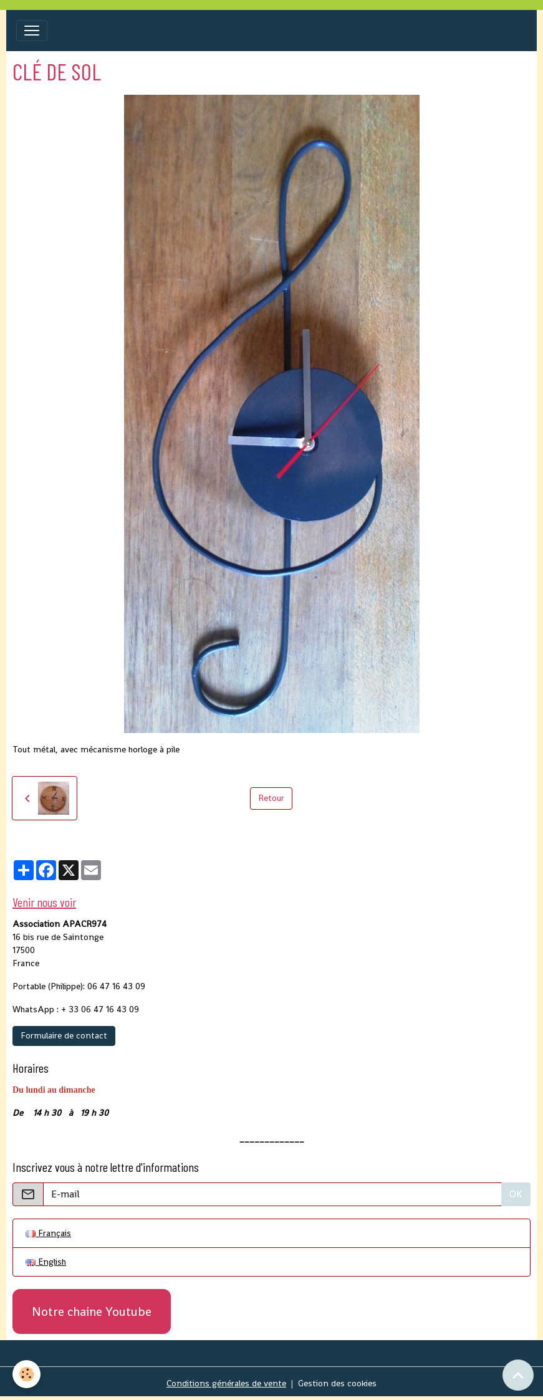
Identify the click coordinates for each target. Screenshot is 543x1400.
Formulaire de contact (64, 1035)
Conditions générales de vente (226, 1383)
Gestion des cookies (337, 1383)
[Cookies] (26, 1374)
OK (515, 1194)
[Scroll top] (518, 1375)
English (46, 1261)
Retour (271, 797)
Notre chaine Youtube (91, 1311)
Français (48, 1233)
